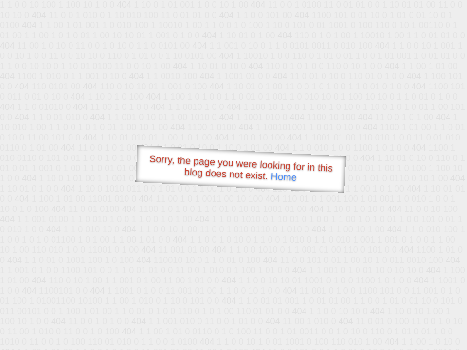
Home (283, 177)
